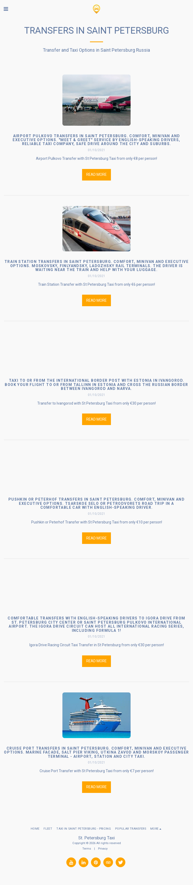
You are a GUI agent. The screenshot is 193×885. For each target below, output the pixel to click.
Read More (96, 174)
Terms (86, 848)
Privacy (103, 848)
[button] (5, 9)
